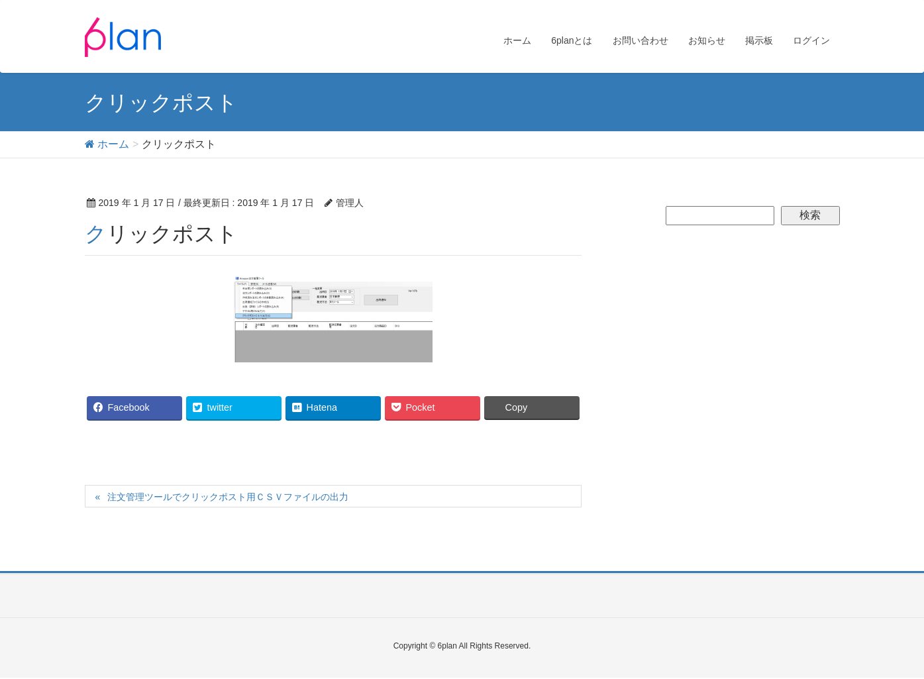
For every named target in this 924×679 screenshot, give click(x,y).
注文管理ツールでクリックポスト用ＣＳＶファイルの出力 (227, 497)
